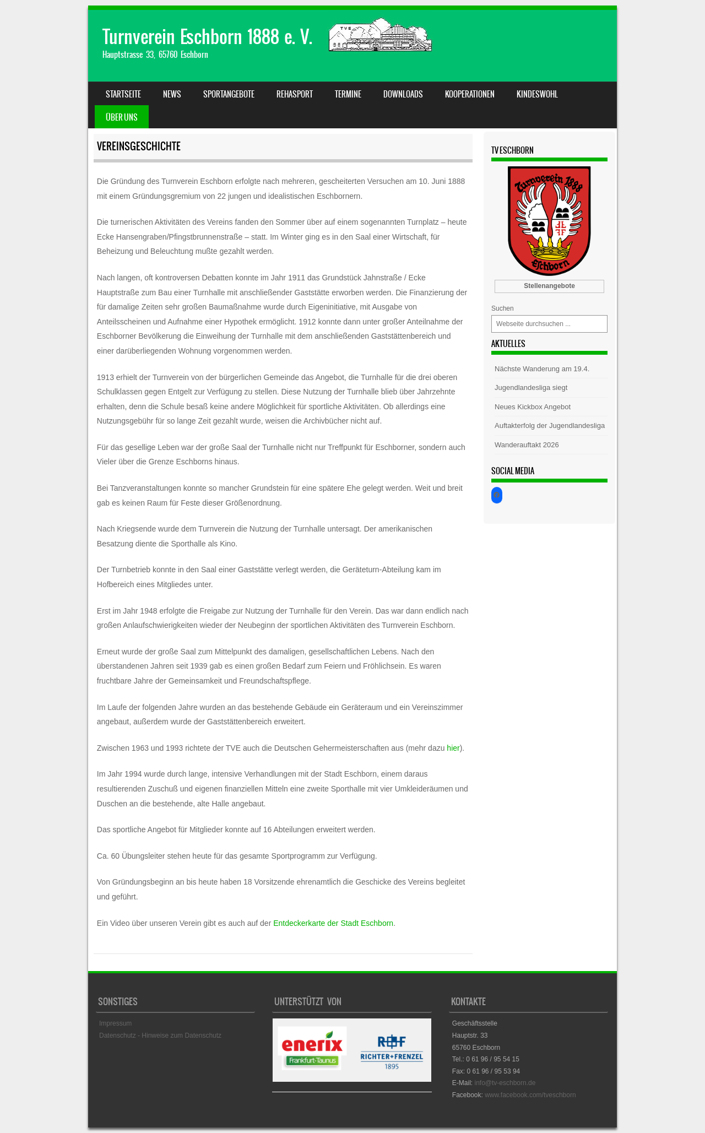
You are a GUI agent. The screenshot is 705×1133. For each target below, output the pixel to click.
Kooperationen (470, 94)
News (172, 94)
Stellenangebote (549, 286)
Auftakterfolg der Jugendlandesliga (550, 425)
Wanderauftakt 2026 (527, 445)
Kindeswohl (537, 94)
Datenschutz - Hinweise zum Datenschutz (160, 1035)
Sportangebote (228, 94)
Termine (348, 94)
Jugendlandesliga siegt (531, 387)
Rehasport (294, 94)
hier (453, 748)
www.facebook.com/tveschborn (530, 1095)
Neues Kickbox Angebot (533, 407)
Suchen (502, 308)
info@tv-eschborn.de (504, 1083)
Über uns (122, 117)
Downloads (403, 94)
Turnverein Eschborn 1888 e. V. (207, 36)
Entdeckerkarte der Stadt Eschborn (333, 923)
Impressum (115, 1023)
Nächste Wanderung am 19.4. (542, 369)
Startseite (123, 94)
